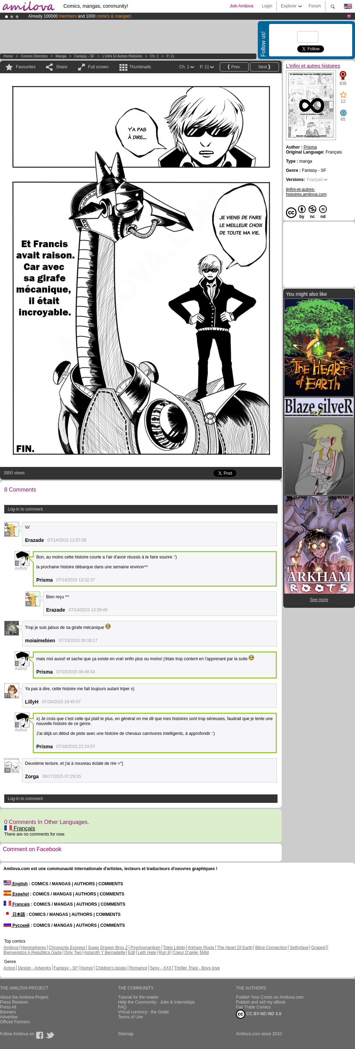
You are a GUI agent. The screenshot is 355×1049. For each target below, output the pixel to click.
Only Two (73, 952)
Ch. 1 (154, 56)
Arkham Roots (201, 947)
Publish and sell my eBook (261, 1002)
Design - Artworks (34, 968)
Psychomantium (145, 947)
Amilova (11, 947)
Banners (8, 1012)
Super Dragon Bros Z (107, 947)
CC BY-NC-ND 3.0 (258, 1014)
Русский (17, 925)
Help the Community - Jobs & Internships (156, 1002)
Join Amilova (241, 6)
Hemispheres (33, 947)
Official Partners (15, 1021)
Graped (318, 947)
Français (19, 828)
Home (8, 56)
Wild (204, 952)
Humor (86, 968)
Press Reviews (14, 1002)
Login (267, 6)
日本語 (14, 914)
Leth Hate (147, 952)
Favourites (26, 66)
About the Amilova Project (24, 997)
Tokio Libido (174, 947)
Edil (131, 952)
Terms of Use (130, 1016)
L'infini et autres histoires (122, 56)
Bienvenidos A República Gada (33, 952)
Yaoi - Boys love (204, 968)
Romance (138, 968)
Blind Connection (271, 947)
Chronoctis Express (67, 947)
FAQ (122, 1007)
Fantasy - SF (84, 56)
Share (61, 66)
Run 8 (164, 952)
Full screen (98, 66)
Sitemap (125, 1033)
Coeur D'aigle (186, 952)
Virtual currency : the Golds (143, 1012)
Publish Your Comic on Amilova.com (270, 997)
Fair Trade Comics (253, 1007)
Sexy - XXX (161, 968)
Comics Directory (34, 56)
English (16, 883)
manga (61, 56)
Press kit (8, 1007)
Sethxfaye (299, 947)
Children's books (110, 968)
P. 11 (170, 56)
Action (9, 968)
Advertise (9, 1016)
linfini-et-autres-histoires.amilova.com (306, 192)
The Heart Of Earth (235, 947)
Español (16, 894)
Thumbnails (140, 66)
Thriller (181, 968)
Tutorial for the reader (138, 997)
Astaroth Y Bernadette (105, 952)
